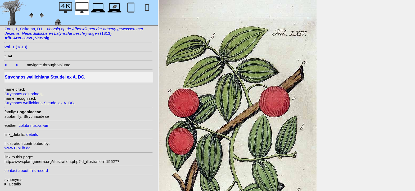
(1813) (15, 47)
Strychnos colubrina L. (24, 94)
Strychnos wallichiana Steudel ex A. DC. (39, 103)
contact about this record (26, 170)
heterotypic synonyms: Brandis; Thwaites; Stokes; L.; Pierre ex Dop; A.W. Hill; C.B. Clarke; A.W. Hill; (78, 184)
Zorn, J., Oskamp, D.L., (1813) (73, 33)
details (32, 134)
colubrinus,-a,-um (34, 125)
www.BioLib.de (17, 148)
